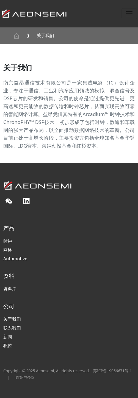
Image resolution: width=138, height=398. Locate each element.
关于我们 (45, 35)
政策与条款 (25, 377)
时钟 (7, 241)
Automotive (15, 259)
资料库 (9, 289)
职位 (7, 345)
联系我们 (12, 328)
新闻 (7, 337)
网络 (7, 250)
